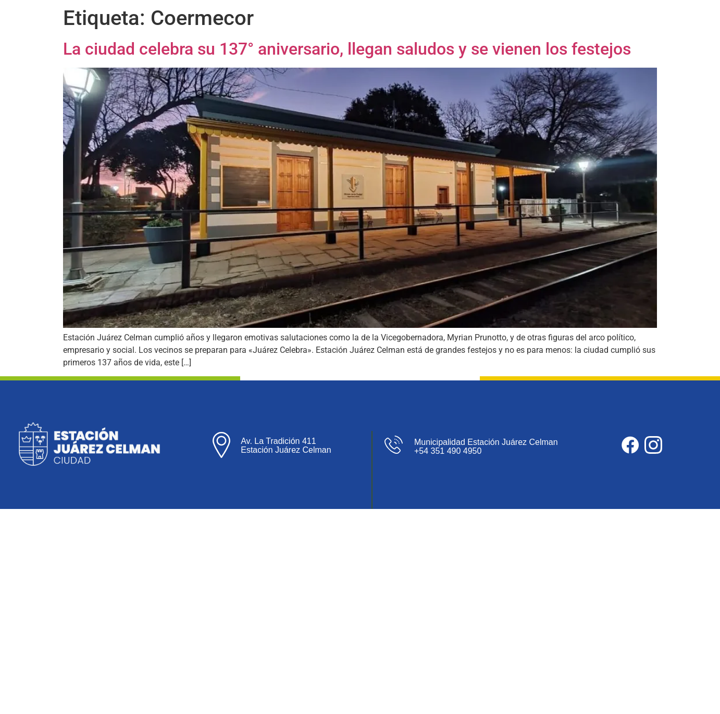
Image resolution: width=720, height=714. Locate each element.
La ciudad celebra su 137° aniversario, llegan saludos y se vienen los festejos (347, 49)
